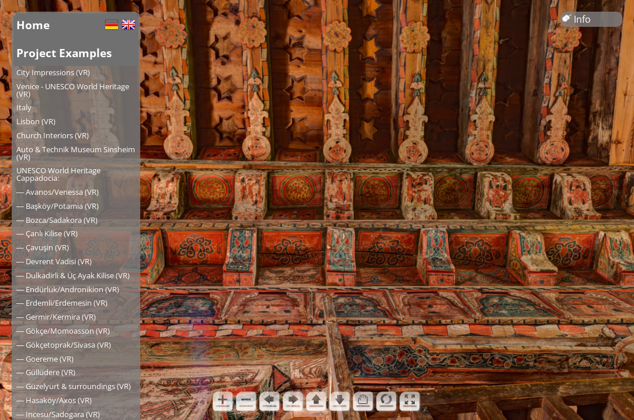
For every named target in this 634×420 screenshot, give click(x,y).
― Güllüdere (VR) (45, 372)
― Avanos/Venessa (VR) (57, 192)
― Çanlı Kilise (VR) (47, 233)
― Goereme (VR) (45, 359)
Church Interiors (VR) (52, 135)
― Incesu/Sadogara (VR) (58, 414)
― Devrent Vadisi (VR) (54, 261)
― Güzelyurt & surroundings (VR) (73, 386)
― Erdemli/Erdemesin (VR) (62, 303)
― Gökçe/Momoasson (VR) (63, 331)
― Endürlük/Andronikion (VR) (67, 289)
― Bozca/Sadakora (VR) (57, 220)
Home (33, 25)
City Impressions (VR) (53, 72)
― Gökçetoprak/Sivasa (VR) (63, 345)
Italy (24, 107)
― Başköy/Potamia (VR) (57, 206)
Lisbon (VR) (36, 121)
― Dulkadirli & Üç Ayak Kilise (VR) (73, 275)
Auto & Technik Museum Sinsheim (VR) (75, 153)
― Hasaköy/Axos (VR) (54, 400)
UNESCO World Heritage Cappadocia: (58, 174)
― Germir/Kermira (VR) (56, 317)
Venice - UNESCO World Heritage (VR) (72, 90)
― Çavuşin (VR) (42, 247)
